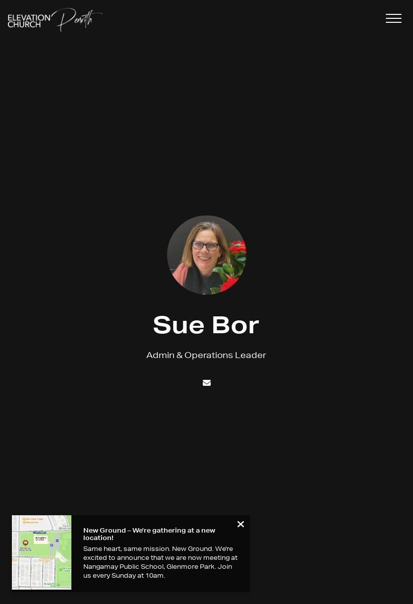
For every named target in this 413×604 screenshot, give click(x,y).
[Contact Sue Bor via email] (206, 382)
